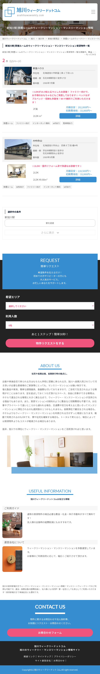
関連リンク (29, 656)
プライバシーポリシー (65, 656)
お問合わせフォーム (50, 632)
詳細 (78, 116)
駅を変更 (50, 223)
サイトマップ (44, 656)
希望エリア (13, 297)
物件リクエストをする (50, 343)
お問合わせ (59, 661)
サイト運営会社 (43, 661)
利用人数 (11, 316)
